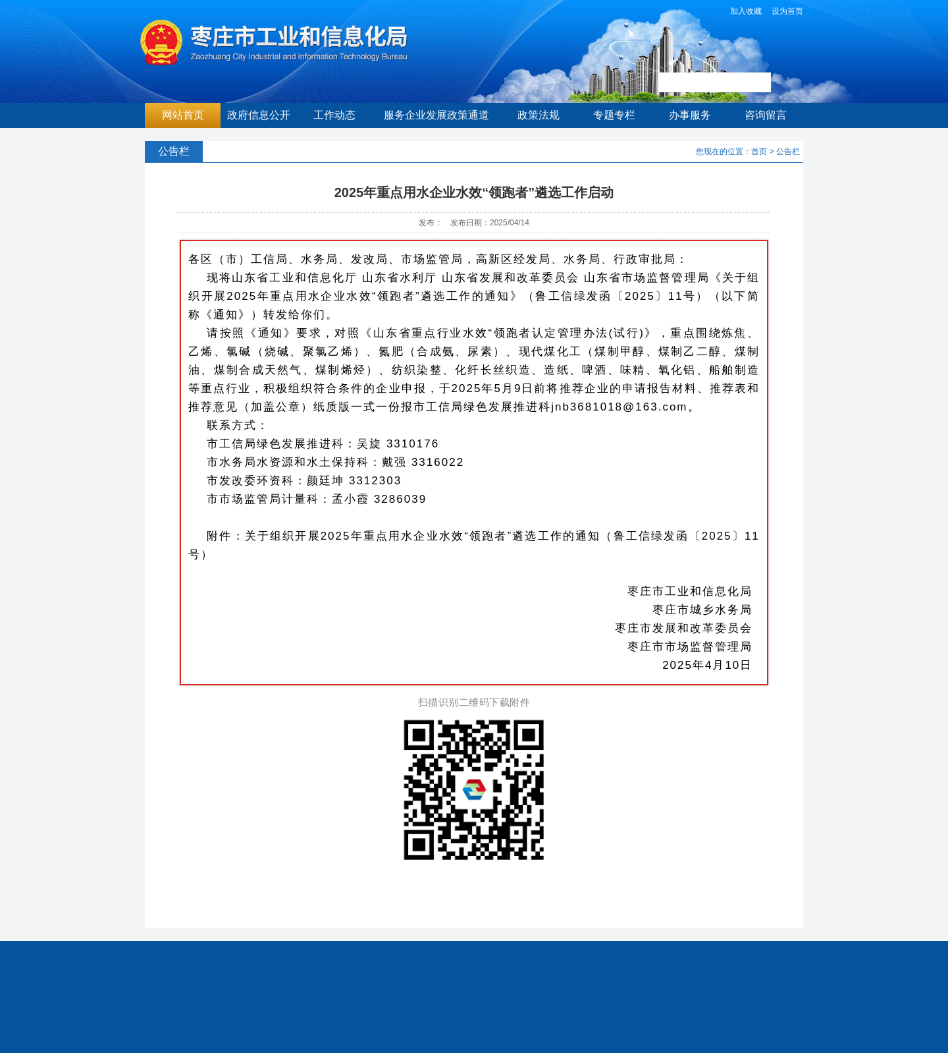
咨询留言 (766, 115)
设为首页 (787, 11)
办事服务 (690, 115)
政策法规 (538, 115)
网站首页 (183, 115)
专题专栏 (614, 115)
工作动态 (334, 115)
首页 (759, 151)
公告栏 (788, 151)
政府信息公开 (258, 115)
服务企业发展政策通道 (436, 115)
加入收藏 (746, 11)
